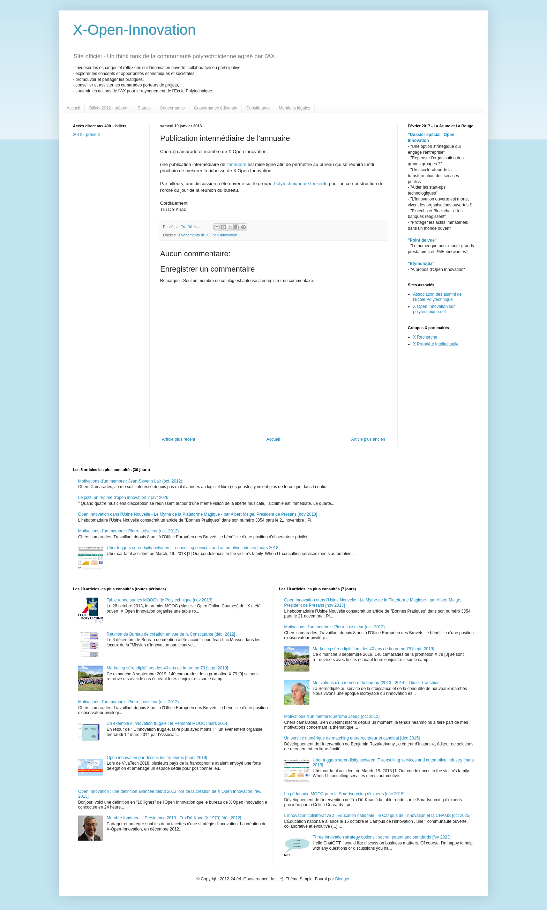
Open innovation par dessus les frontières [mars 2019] (157, 757)
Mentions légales (294, 108)
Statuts (143, 108)
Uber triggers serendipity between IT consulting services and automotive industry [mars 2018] (193, 547)
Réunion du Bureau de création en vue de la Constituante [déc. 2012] (171, 634)
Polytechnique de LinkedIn (301, 183)
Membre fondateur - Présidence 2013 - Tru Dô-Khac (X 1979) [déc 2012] (174, 818)
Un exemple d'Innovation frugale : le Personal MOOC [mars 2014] (167, 723)
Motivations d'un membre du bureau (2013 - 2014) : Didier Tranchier (376, 682)
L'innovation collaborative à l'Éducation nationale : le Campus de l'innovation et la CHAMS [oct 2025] (377, 815)
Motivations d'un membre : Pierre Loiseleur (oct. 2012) (128, 531)
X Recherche (425, 337)
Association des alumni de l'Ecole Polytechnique (437, 297)
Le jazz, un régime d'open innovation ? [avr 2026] (124, 497)
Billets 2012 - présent (109, 108)
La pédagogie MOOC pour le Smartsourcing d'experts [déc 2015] (344, 793)
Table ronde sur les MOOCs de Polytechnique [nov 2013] (159, 600)
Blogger (342, 879)
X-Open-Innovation (134, 30)
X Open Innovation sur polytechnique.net (434, 309)
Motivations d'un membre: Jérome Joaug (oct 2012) (332, 716)
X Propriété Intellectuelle (435, 344)
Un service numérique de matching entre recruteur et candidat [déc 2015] (352, 738)
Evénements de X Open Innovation (208, 235)
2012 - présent (86, 134)
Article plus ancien (368, 439)
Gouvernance (172, 108)
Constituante (258, 108)
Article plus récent (178, 439)
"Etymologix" (421, 263)
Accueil (73, 108)
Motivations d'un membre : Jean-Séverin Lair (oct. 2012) (130, 481)
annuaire (238, 164)
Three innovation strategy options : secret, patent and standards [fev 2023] (382, 837)
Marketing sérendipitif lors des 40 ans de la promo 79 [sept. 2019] (167, 668)
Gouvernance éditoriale (215, 108)
